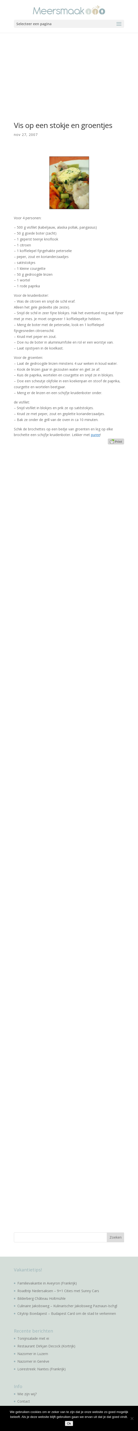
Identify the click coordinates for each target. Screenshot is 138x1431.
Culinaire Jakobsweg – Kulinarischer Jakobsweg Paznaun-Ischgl (67, 1305)
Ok (69, 1423)
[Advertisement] (69, 69)
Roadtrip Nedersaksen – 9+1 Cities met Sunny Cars (58, 1290)
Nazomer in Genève (33, 1361)
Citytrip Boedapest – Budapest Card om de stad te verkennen (66, 1313)
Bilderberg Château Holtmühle (41, 1298)
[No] (131, 1418)
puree (95, 434)
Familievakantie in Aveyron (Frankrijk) (47, 1283)
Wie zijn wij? (27, 1394)
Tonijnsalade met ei (33, 1338)
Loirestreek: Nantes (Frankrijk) (41, 1369)
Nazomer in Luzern (32, 1353)
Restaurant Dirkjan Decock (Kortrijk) (46, 1346)
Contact (23, 1401)
